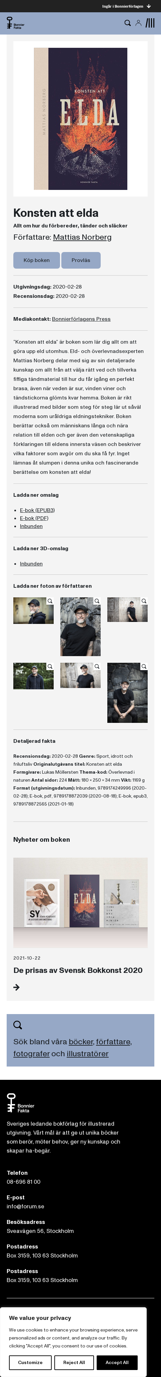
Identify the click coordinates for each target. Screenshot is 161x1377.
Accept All (117, 1362)
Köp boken (37, 260)
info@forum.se (25, 1206)
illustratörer (88, 1053)
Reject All (74, 1362)
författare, (114, 1041)
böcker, (81, 1041)
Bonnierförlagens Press (81, 319)
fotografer (31, 1053)
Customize (30, 1362)
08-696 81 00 (23, 1182)
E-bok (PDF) (34, 518)
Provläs (81, 260)
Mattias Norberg (82, 237)
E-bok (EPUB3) (37, 510)
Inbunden (31, 526)
